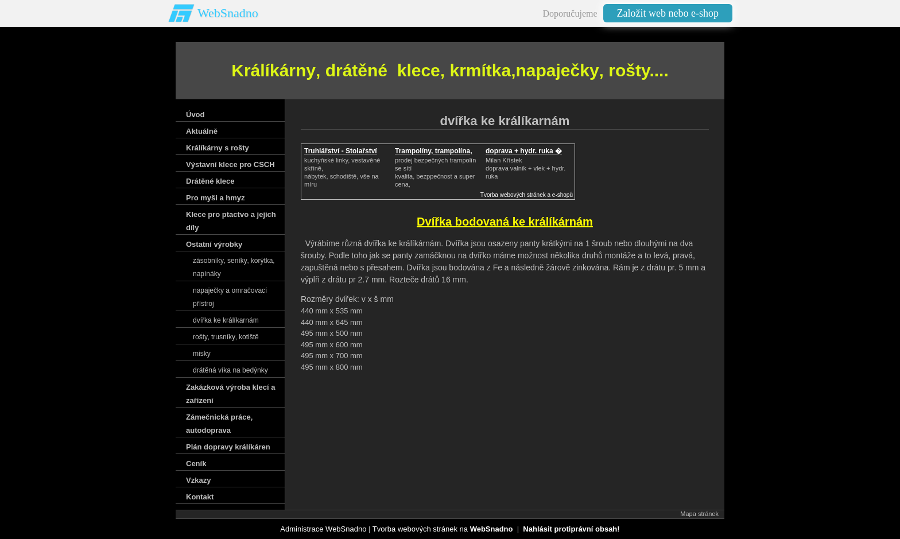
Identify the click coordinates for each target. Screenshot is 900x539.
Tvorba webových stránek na (443, 529)
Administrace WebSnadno (323, 529)
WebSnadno (227, 13)
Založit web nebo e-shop (668, 13)
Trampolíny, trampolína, (433, 151)
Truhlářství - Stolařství (340, 151)
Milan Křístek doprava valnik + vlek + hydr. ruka (525, 168)
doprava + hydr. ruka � (524, 151)
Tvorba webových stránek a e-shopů (526, 195)
